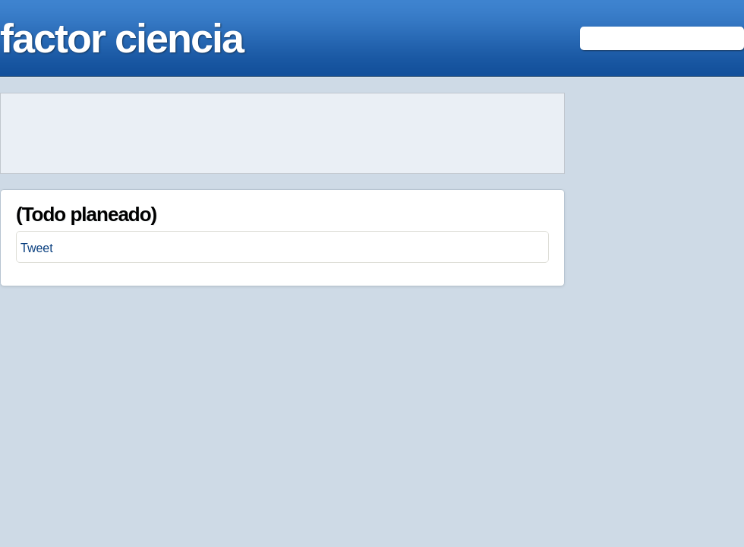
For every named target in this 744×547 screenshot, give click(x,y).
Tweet (36, 248)
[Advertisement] (282, 134)
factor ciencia (121, 38)
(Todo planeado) (86, 214)
